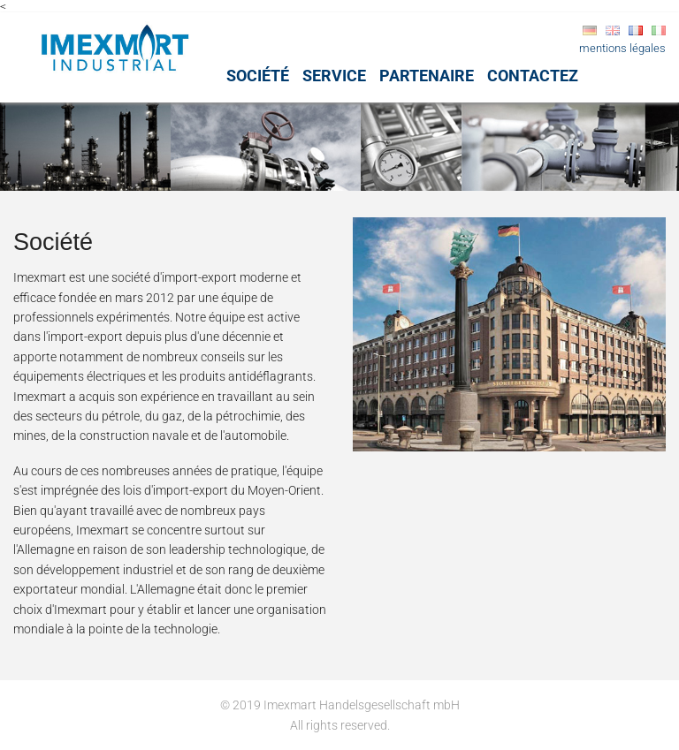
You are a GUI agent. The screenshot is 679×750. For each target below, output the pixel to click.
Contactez (532, 75)
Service (334, 75)
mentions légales (622, 48)
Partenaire (426, 75)
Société (257, 75)
